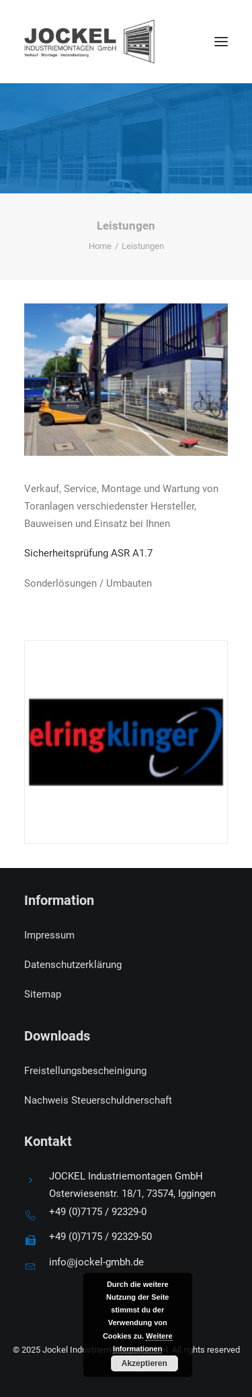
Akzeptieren (144, 1363)
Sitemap (42, 994)
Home (100, 246)
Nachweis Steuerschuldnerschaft (98, 1100)
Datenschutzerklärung (73, 965)
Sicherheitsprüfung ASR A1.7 (88, 553)
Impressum (49, 935)
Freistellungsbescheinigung (85, 1071)
